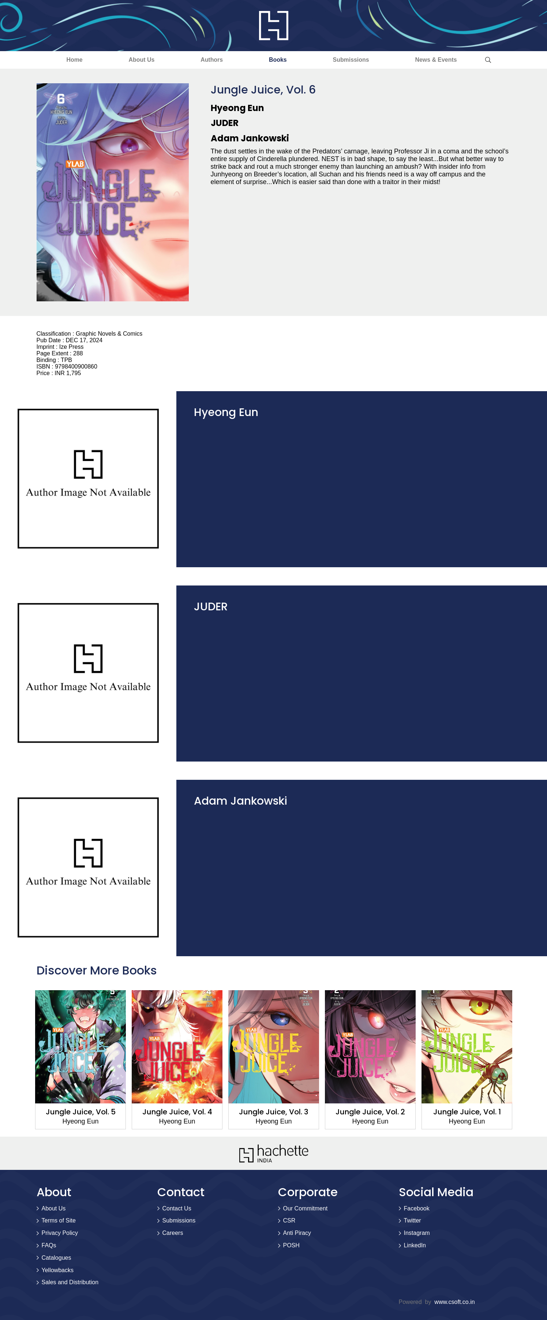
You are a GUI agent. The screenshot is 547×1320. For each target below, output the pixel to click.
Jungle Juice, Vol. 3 (273, 1112)
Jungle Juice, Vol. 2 (370, 1112)
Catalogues (56, 1258)
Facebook (417, 1208)
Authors (211, 60)
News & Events (440, 60)
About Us (139, 60)
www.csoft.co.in (454, 1302)
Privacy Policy (60, 1233)
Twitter (412, 1221)
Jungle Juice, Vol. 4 (177, 1112)
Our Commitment (305, 1208)
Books (279, 60)
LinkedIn (415, 1245)
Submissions (353, 60)
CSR (289, 1221)
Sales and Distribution (70, 1282)
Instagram (417, 1233)
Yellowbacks (58, 1270)
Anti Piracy (297, 1233)
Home (70, 60)
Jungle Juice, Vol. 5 (80, 1112)
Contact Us (176, 1208)
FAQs (49, 1245)
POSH (291, 1245)
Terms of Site (59, 1221)
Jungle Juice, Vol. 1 (467, 1112)
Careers (172, 1233)
